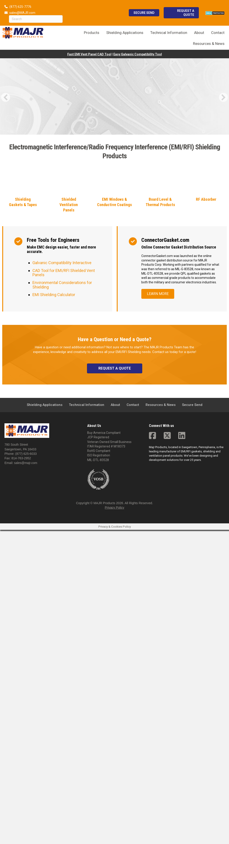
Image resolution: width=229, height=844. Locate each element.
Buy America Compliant (104, 747)
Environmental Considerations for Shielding (62, 599)
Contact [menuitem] (133, 719)
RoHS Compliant (98, 765)
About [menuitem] (115, 719)
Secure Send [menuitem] (192, 719)
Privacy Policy (114, 822)
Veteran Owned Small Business (109, 756)
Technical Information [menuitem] (86, 719)
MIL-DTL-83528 (98, 774)
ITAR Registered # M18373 (106, 760)
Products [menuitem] (91, 32)
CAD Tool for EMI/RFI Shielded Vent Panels (63, 586)
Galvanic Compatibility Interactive (61, 577)
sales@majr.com (25, 777)
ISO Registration (98, 769)
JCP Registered (98, 751)
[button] (5, 97)
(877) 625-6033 (26, 768)
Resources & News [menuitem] (161, 719)
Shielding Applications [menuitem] (44, 719)
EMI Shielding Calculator (53, 608)
